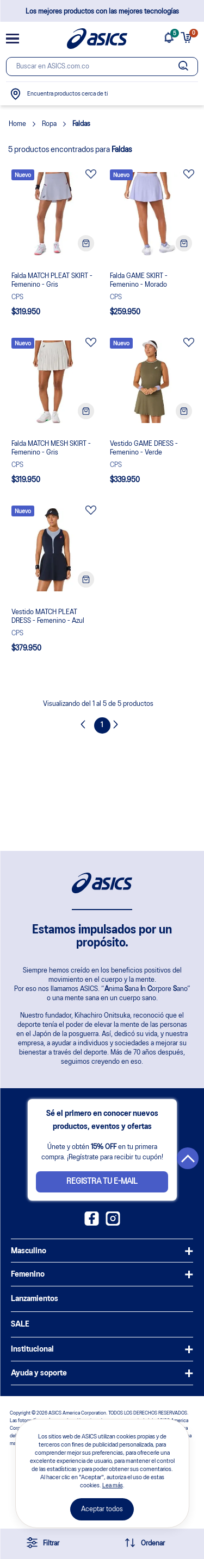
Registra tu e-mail (102, 1181)
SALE (20, 1324)
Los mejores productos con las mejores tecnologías (102, 11)
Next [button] (118, 725)
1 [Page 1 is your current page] (102, 725)
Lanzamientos (34, 1299)
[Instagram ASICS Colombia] (113, 1223)
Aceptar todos (102, 1509)
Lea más (112, 1485)
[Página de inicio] (97, 38)
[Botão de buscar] (184, 66)
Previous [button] (86, 725)
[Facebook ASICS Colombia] (91, 1223)
